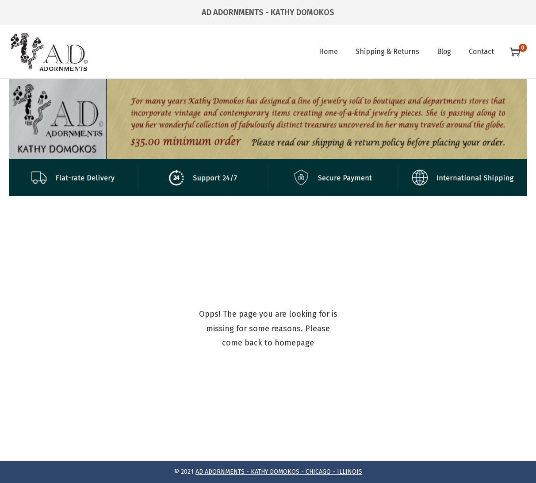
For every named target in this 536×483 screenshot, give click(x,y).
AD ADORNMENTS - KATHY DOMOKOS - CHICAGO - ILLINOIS (278, 471)
